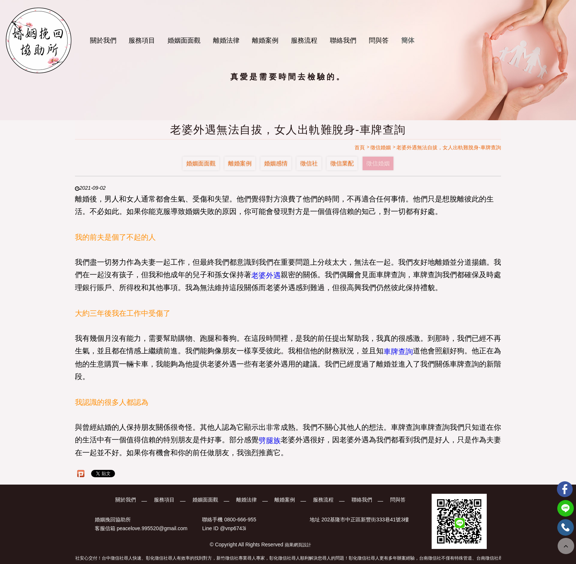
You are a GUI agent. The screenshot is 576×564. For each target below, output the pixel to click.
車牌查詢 (398, 351)
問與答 (379, 40)
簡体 (407, 40)
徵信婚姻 (378, 163)
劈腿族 (270, 440)
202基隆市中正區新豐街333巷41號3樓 (365, 519)
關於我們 (103, 40)
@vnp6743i (233, 529)
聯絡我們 (343, 40)
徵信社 (309, 163)
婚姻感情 (276, 163)
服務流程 (304, 40)
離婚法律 (226, 40)
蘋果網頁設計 (298, 544)
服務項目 (142, 40)
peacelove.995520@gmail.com (152, 529)
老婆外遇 (266, 275)
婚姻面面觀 (184, 40)
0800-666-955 (240, 519)
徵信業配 (342, 163)
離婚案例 (265, 40)
